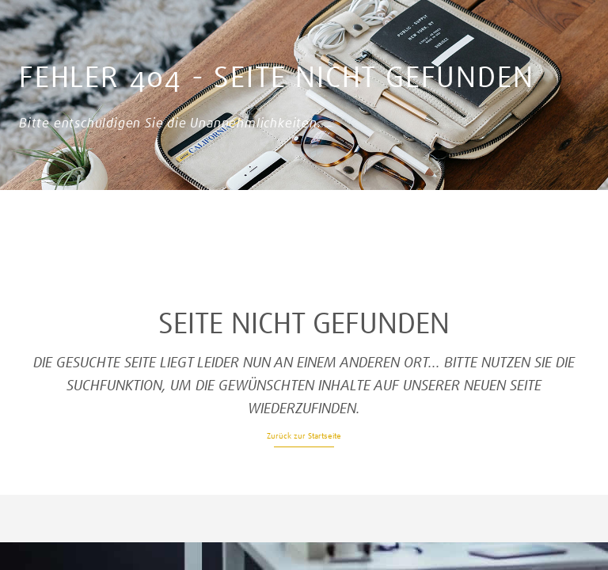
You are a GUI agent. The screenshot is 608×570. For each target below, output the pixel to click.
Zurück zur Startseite (304, 436)
